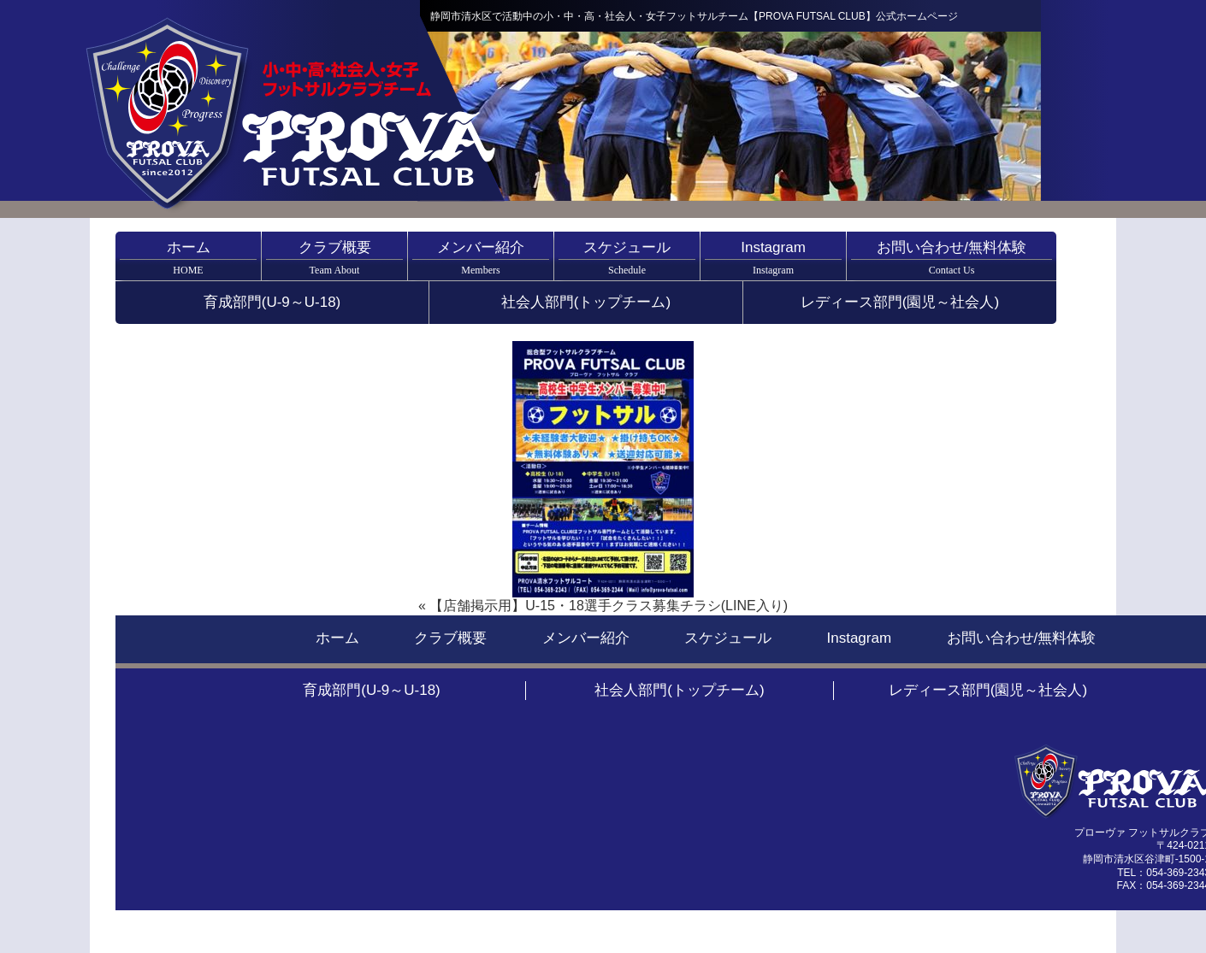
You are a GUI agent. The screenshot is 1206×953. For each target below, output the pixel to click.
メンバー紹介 (480, 257)
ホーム (188, 257)
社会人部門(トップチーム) (586, 302)
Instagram (773, 257)
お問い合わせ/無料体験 (951, 257)
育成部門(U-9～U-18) (272, 302)
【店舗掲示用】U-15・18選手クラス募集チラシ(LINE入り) (608, 605)
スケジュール (627, 257)
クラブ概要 (334, 257)
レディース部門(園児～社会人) (900, 302)
